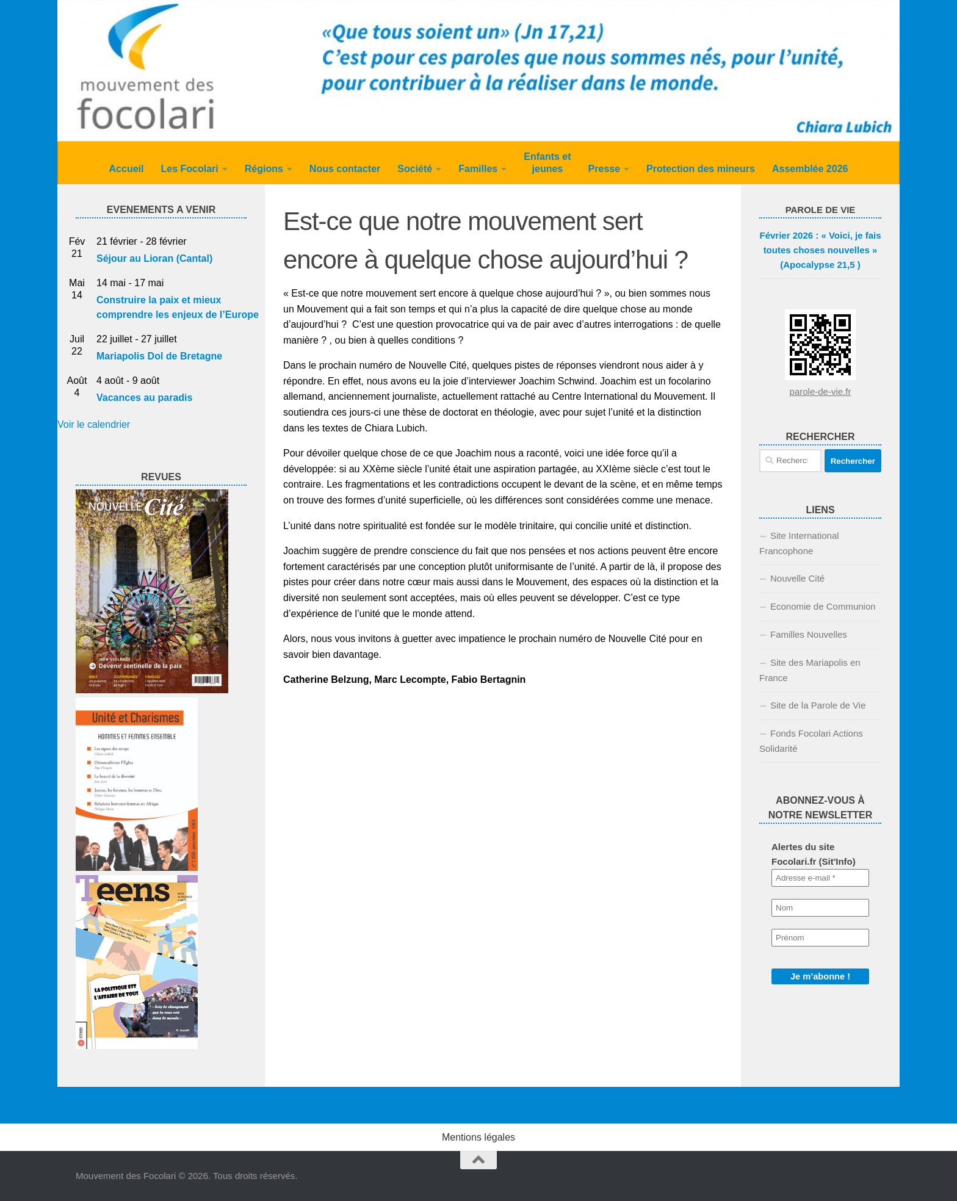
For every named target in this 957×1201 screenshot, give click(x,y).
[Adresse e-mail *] (820, 878)
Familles (477, 169)
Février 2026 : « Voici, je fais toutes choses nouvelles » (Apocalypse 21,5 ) (820, 250)
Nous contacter (344, 169)
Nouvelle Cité (797, 578)
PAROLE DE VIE (820, 209)
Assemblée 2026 (810, 169)
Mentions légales (478, 1137)
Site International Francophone (799, 543)
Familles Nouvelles (808, 634)
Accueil (126, 169)
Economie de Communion (823, 606)
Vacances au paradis (144, 397)
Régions (264, 169)
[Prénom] (820, 938)
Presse (604, 169)
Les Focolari (189, 169)
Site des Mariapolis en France (810, 670)
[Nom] (820, 908)
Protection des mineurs (700, 169)
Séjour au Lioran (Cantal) (154, 258)
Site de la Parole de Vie (818, 705)
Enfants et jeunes (547, 162)
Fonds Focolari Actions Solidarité (811, 741)
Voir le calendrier (93, 424)
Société (414, 169)
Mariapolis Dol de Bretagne (159, 356)
